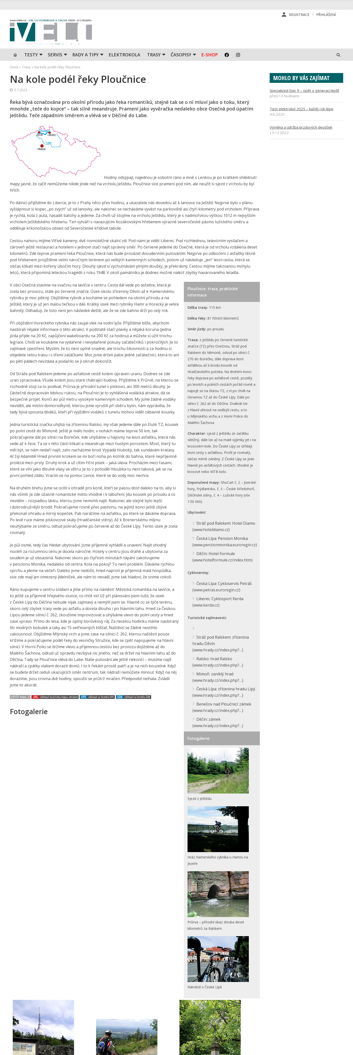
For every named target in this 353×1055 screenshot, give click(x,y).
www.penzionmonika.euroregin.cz (225, 545)
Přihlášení (326, 14)
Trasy (154, 55)
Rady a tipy (85, 55)
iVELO (51, 32)
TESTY (31, 55)
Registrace (299, 14)
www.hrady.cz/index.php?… (218, 649)
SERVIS (55, 55)
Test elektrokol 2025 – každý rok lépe (301, 109)
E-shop (209, 55)
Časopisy (181, 55)
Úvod (14, 67)
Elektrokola (124, 55)
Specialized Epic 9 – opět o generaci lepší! (304, 90)
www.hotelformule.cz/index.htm (222, 560)
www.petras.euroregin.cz (216, 589)
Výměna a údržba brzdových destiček (301, 127)
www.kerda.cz (206, 604)
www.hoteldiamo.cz (211, 530)
